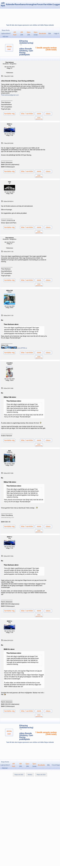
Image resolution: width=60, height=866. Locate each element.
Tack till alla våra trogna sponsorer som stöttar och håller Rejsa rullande (30, 25)
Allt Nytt (3, 4)
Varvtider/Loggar (51, 4)
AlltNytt (14, 33)
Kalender (10, 4)
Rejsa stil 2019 (41, 774)
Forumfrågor (56, 765)
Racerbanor (20, 4)
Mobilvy (30, 774)
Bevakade (42, 33)
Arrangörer (31, 4)
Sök (49, 33)
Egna (28, 33)
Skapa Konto (6, 30)
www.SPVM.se (22, 348)
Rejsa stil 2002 (19, 774)
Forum (40, 4)
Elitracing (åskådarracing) (26, 43)
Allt (21, 33)
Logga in (56, 33)
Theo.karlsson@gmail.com (10, 95)
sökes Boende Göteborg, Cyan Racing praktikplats (26, 52)
